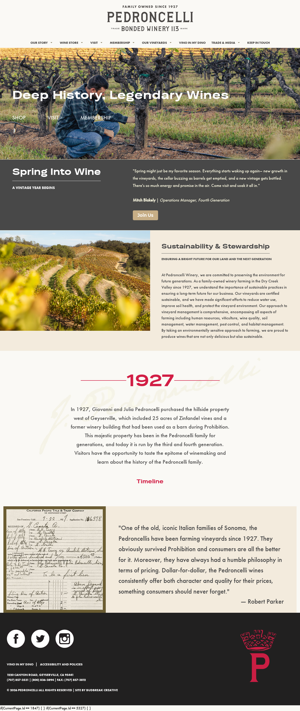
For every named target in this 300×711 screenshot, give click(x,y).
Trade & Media (223, 43)
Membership (120, 43)
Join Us (145, 215)
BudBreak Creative (102, 690)
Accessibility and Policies (61, 664)
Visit (94, 43)
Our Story (39, 43)
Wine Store (69, 43)
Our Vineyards (154, 43)
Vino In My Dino (192, 43)
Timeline (150, 481)
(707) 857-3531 (18, 680)
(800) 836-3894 (43, 680)
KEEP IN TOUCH (258, 43)
